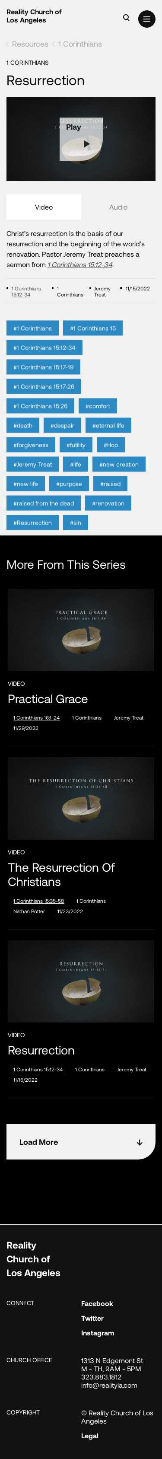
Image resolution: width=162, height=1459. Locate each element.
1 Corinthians (80, 43)
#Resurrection (32, 531)
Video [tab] (44, 207)
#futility (76, 453)
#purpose (69, 492)
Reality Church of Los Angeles (34, 15)
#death (22, 434)
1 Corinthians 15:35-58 (38, 901)
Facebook (97, 1303)
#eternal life (108, 434)
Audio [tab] (118, 207)
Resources (30, 43)
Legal (89, 1435)
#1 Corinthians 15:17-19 (43, 375)
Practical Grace (48, 698)
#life (75, 473)
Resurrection (41, 1050)
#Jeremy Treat (32, 473)
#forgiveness (30, 453)
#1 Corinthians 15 (93, 337)
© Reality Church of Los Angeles (117, 1416)
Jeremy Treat (128, 717)
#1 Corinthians (32, 337)
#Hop (111, 453)
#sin (75, 531)
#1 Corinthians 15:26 (40, 414)
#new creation (119, 473)
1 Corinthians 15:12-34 (80, 264)
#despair (62, 434)
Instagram (97, 1332)
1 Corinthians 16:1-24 (36, 717)
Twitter (92, 1318)
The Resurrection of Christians (61, 874)
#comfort (98, 414)
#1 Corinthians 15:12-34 (44, 356)
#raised (110, 492)
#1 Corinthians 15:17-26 (43, 395)
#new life (25, 492)
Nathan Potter (29, 911)
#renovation (108, 512)
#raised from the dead (43, 512)
